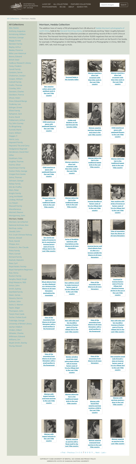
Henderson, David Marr (19, 152)
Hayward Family (16, 142)
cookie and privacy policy (85, 459)
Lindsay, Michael (16, 200)
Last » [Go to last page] (103, 453)
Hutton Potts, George (18, 171)
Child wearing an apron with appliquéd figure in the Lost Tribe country (49, 126)
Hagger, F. (13, 136)
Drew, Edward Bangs (18, 101)
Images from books (17, 174)
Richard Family (15, 257)
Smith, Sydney (15, 289)
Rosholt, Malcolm (16, 260)
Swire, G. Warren (16, 305)
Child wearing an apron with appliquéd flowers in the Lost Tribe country (117, 132)
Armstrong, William (17, 34)
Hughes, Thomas (16, 162)
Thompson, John (16, 311)
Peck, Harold (14, 241)
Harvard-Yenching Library (71, 31)
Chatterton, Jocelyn (17, 76)
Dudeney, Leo (15, 104)
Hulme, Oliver (15, 165)
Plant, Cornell (15, 254)
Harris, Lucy (14, 139)
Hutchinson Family (17, 168)
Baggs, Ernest (15, 41)
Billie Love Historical (17, 53)
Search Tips (82, 7)
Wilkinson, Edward (17, 336)
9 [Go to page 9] (87, 453)
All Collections (60, 4)
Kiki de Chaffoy (15, 187)
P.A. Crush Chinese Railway (20, 235)
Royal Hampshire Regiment (21, 270)
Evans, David (14, 117)
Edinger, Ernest (15, 107)
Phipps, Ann (14, 244)
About (71, 7)
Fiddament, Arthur (17, 120)
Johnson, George (16, 181)
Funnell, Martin (15, 130)
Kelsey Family (15, 184)
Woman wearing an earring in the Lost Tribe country (117, 441)
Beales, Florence (16, 50)
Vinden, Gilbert (15, 330)
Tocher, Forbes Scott (17, 317)
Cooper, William (16, 79)
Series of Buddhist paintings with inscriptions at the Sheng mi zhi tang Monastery (71, 243)
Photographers (49, 7)
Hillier (11, 155)
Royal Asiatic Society (17, 267)
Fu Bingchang (15, 127)
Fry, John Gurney (16, 123)
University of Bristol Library (20, 324)
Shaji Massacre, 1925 (17, 282)
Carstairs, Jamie (15, 72)
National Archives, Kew (19, 225)
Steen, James (14, 295)
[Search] (109, 5)
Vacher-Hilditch (15, 327)
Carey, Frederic (15, 66)
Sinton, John (14, 286)
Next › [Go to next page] (97, 453)
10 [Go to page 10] (89, 453)
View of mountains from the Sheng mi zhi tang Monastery (118, 233)
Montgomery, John (17, 216)
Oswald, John (15, 231)
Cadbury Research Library (20, 63)
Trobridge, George (17, 321)
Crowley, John (15, 88)
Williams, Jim (14, 340)
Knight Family (15, 193)
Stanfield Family (16, 292)
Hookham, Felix (15, 158)
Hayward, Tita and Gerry (19, 146)
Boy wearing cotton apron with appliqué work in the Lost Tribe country (48, 91)
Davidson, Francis (16, 95)
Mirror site (51, 461)
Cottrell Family (15, 82)
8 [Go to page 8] (85, 453)
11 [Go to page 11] (92, 453)
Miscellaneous (15, 209)
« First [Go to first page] (62, 453)
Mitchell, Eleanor (16, 212)
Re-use (63, 7)
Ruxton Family (15, 276)
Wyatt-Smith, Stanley (18, 343)
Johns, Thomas (15, 177)
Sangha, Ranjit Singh (18, 279)
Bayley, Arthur (15, 47)
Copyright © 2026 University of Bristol (55, 459)
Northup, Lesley (15, 228)
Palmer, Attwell (15, 238)
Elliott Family (14, 111)
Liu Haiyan (13, 203)
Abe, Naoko (14, 28)
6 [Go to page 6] (81, 453)
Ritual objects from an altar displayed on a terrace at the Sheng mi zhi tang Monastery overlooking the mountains (49, 288)
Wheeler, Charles (16, 333)
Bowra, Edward (15, 57)
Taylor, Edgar (14, 308)
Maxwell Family (15, 206)
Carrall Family (15, 69)
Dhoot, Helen (14, 98)
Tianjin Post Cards (16, 314)
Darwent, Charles (16, 92)
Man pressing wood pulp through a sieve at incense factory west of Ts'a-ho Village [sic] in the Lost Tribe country (118, 363)
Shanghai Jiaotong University (77, 461)
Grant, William (15, 133)
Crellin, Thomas (15, 85)
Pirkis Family (14, 251)
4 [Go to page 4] (78, 453)
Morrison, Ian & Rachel (18, 222)
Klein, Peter (14, 190)
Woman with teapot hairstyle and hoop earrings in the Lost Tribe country (49, 398)
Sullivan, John (15, 301)
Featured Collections (81, 4)
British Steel (14, 60)
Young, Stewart (15, 346)
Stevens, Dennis (16, 298)
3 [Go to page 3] (75, 453)
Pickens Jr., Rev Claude (19, 247)
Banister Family (15, 44)
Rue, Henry (13, 273)
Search (124, 5)
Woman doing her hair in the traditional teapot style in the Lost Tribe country (94, 162)
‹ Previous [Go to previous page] (70, 453)
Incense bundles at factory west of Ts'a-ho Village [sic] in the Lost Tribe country (95, 206)
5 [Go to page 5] (79, 453)
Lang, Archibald (15, 196)
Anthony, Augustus (17, 31)
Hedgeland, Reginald (18, 149)
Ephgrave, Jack (15, 114)
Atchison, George (16, 38)
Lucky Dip (46, 4)
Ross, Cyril (13, 263)
